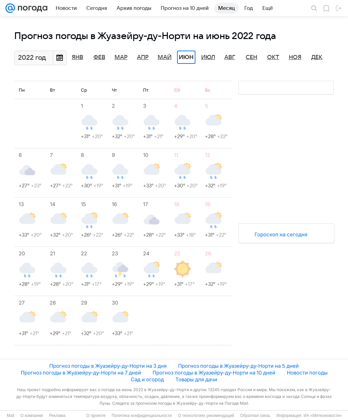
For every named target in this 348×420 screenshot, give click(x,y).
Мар (121, 57)
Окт (273, 57)
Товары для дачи (196, 379)
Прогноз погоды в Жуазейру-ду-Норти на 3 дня (108, 366)
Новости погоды (307, 372)
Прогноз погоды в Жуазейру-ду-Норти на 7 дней (81, 372)
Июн (186, 57)
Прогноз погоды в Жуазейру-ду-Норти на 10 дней (214, 372)
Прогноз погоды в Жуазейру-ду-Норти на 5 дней (238, 366)
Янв (77, 57)
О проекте (96, 415)
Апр (143, 57)
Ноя (295, 57)
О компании (31, 415)
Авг (229, 57)
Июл (208, 57)
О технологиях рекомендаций (206, 415)
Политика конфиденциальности (141, 415)
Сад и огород (147, 379)
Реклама (57, 415)
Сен (251, 57)
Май (165, 57)
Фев (99, 57)
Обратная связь (255, 415)
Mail (10, 415)
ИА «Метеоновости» (322, 415)
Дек (317, 57)
